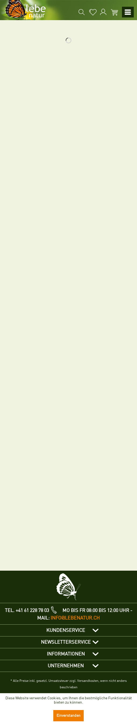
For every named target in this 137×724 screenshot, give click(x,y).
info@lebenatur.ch (75, 618)
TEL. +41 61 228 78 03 (27, 610)
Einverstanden (68, 716)
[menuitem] (58, 12)
